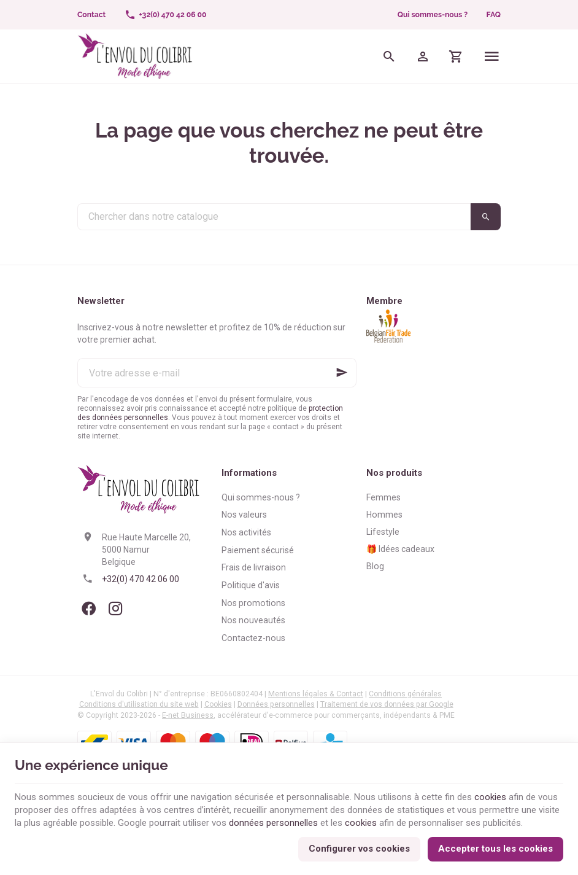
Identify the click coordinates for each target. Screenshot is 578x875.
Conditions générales (405, 694)
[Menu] (492, 56)
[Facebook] (88, 608)
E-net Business (188, 715)
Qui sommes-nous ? (433, 14)
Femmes (383, 497)
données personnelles (273, 822)
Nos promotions (253, 603)
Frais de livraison (254, 567)
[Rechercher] (389, 56)
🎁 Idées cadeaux (400, 549)
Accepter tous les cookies (495, 848)
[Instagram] (115, 608)
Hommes (384, 514)
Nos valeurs (244, 514)
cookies (490, 797)
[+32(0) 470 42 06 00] (165, 14)
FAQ (494, 14)
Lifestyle (382, 532)
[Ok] (341, 372)
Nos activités (246, 532)
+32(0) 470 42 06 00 (140, 579)
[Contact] (91, 14)
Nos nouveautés (253, 620)
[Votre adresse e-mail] (216, 372)
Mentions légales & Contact (315, 694)
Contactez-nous (253, 638)
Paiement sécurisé (258, 550)
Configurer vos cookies (359, 848)
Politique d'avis (251, 585)
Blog (375, 566)
